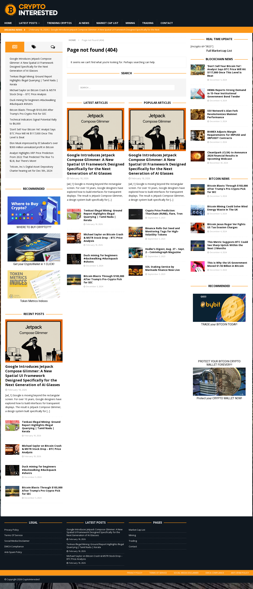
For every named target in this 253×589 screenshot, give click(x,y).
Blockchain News (219, 59)
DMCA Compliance (14, 546)
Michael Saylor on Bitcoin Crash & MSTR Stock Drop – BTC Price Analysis (103, 237)
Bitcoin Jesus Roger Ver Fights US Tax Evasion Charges (226, 225)
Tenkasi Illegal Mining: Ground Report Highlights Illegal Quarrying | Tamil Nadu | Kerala (103, 215)
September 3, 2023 (156, 217)
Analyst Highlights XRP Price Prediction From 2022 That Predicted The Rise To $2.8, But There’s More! (32, 157)
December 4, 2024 (218, 100)
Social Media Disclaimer (17, 540)
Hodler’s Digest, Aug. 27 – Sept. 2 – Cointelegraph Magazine (165, 250)
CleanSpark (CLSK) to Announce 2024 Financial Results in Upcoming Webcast (227, 155)
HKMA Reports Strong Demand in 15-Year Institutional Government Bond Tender (226, 93)
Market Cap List (107, 23)
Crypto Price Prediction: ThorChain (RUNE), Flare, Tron (164, 212)
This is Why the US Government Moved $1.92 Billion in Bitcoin (227, 264)
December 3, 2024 (218, 121)
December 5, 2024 (94, 265)
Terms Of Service (13, 535)
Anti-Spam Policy (13, 552)
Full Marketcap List (219, 51)
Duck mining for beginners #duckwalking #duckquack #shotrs (101, 258)
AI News (84, 23)
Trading (147, 23)
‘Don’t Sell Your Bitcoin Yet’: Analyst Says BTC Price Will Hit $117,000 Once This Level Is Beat (33, 133)
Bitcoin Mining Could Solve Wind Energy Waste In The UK (227, 208)
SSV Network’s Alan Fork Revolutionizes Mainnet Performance (222, 114)
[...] (110, 199)
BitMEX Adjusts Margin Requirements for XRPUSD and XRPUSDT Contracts (226, 135)
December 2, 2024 (218, 142)
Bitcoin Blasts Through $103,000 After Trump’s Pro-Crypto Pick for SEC (104, 279)
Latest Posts (28, 23)
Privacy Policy (11, 529)
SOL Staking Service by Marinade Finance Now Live (162, 268)
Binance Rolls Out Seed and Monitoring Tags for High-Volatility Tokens (162, 231)
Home (8, 23)
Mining (130, 23)
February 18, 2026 (79, 178)
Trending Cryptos (59, 23)
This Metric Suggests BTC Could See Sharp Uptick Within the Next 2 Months (227, 245)
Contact (167, 23)
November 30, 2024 (219, 162)
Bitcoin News (219, 179)
